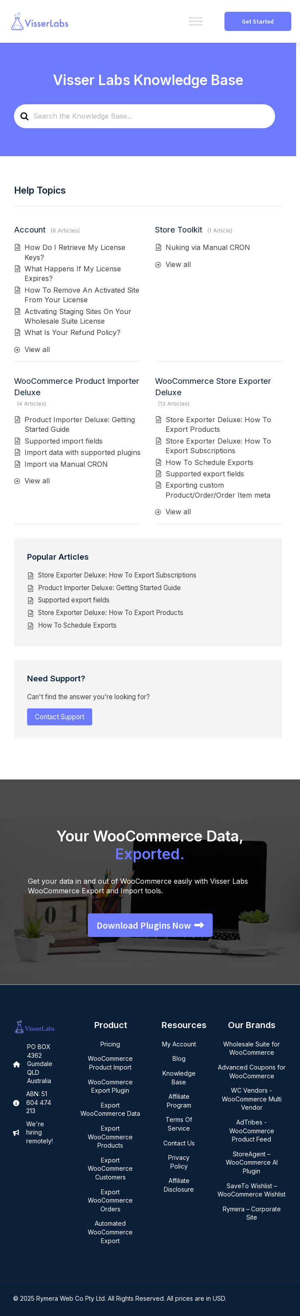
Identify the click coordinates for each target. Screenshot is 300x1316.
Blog (179, 1058)
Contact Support (59, 717)
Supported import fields (63, 441)
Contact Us (179, 1143)
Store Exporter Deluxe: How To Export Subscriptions (117, 575)
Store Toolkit (178, 229)
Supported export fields (205, 473)
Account (29, 229)
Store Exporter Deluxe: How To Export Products (110, 612)
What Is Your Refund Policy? (72, 332)
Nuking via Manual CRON (208, 247)
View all (37, 349)
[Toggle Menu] (196, 21)
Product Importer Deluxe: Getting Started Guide (109, 588)
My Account (179, 1044)
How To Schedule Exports (209, 462)
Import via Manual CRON (66, 464)
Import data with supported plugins (82, 452)
